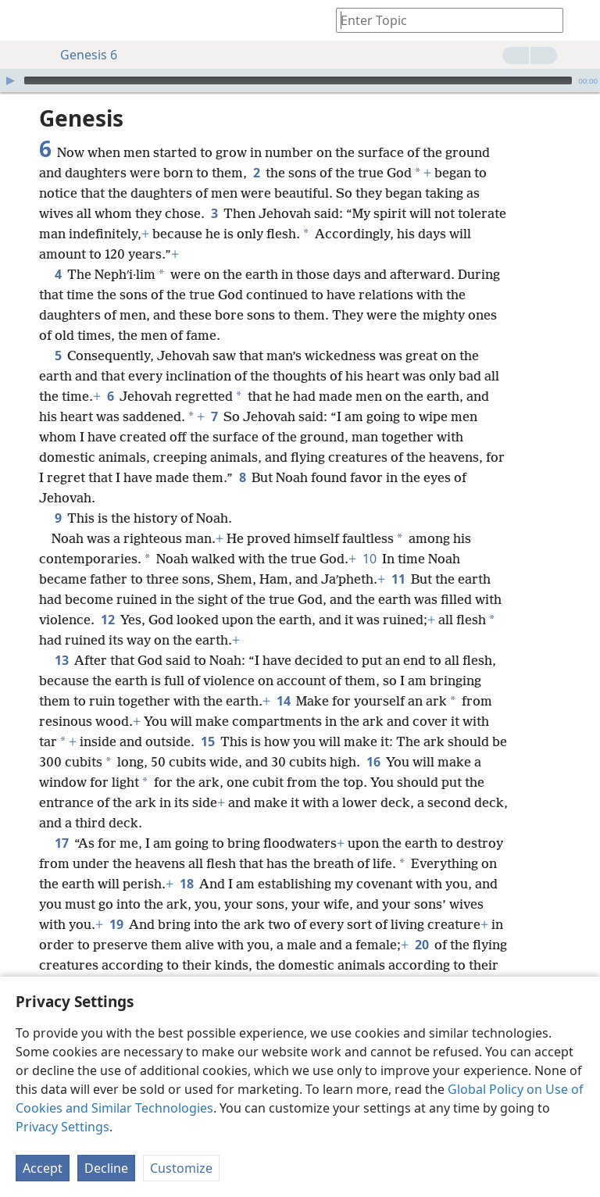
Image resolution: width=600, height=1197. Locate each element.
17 (61, 819)
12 (107, 596)
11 (398, 555)
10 (369, 535)
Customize (181, 1168)
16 (373, 738)
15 (207, 718)
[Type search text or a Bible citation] (442, 20)
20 (421, 921)
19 (116, 900)
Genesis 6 (81, 54)
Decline (106, 1168)
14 (283, 677)
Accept (42, 1168)
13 (61, 636)
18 (186, 860)
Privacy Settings (62, 1126)
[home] (23, 20)
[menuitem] (23, 20)
